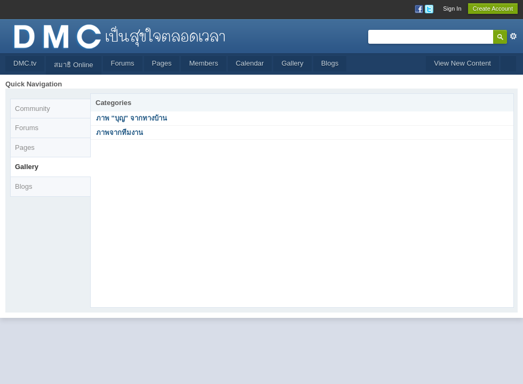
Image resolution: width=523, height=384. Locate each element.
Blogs (330, 63)
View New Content (462, 63)
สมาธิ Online (73, 65)
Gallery (292, 63)
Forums (122, 63)
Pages (162, 63)
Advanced (513, 36)
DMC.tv (24, 63)
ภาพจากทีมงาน (119, 133)
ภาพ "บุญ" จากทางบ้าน (131, 118)
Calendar (250, 63)
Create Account (493, 8)
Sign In (452, 8)
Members (203, 63)
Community (32, 109)
